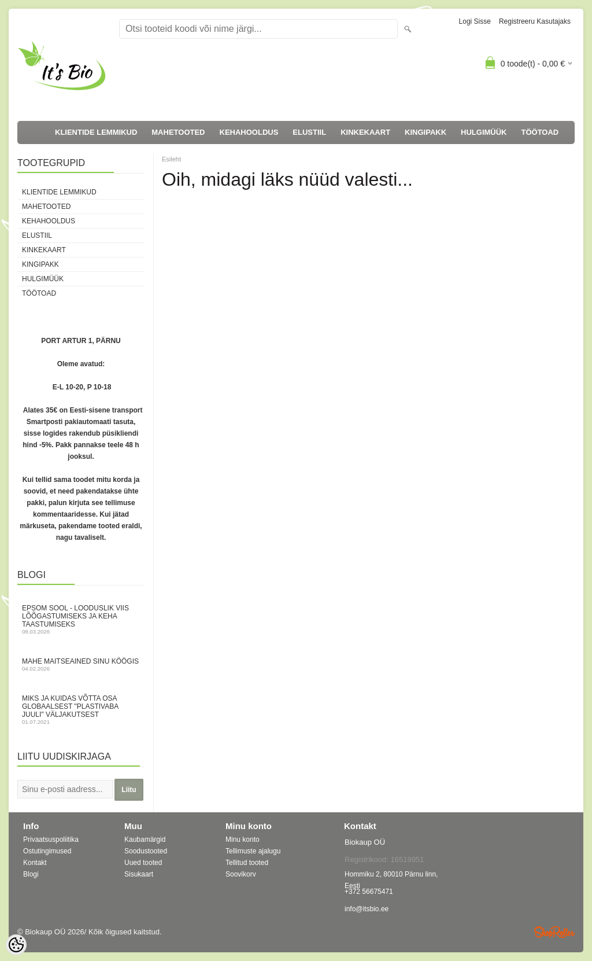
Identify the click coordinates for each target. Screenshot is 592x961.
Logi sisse (475, 21)
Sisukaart (138, 874)
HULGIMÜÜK (483, 132)
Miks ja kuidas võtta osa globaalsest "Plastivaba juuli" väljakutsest (81, 709)
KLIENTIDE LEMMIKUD (96, 132)
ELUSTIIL (309, 132)
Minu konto (242, 839)
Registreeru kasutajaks (535, 21)
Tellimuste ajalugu (252, 851)
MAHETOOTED (178, 132)
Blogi (31, 874)
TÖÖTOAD (540, 132)
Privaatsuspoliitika (51, 839)
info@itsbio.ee (366, 909)
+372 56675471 (369, 892)
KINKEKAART (365, 132)
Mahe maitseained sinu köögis (81, 664)
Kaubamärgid (144, 839)
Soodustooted (145, 851)
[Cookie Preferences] (16, 944)
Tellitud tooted (246, 863)
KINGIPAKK (425, 132)
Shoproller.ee (554, 932)
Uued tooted (143, 863)
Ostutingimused (47, 851)
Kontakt (35, 863)
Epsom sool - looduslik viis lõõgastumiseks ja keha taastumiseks (81, 619)
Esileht (171, 159)
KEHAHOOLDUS (249, 132)
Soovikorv (240, 874)
